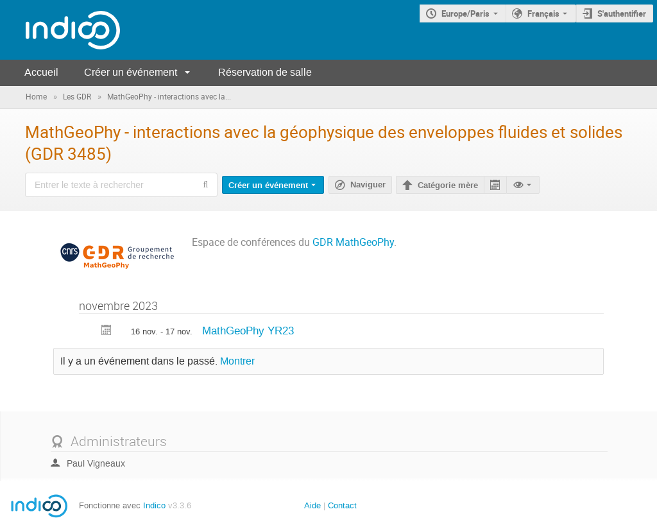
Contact (342, 505)
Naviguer (368, 185)
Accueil (41, 72)
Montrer (237, 361)
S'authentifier (621, 13)
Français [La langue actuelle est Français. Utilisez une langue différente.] (543, 13)
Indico (154, 505)
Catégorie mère (448, 185)
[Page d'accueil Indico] (60, 30)
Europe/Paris (465, 13)
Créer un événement (130, 72)
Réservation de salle (265, 72)
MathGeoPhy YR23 (248, 330)
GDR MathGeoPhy (353, 242)
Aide (312, 505)
